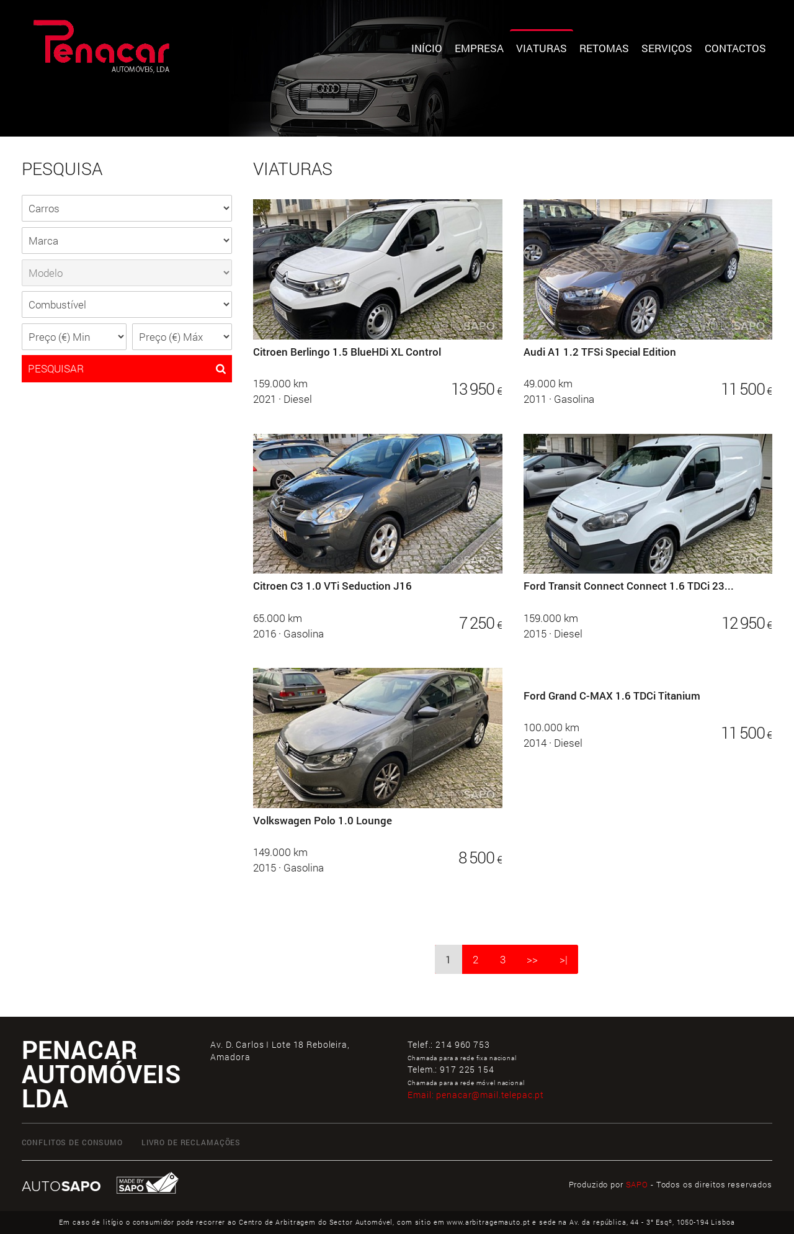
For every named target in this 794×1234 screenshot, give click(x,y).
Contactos (735, 48)
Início (426, 48)
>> (532, 959)
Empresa (479, 48)
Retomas (604, 48)
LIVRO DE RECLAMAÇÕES (191, 1142)
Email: (476, 1095)
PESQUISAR (127, 368)
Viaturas (541, 48)
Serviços (666, 48)
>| (564, 959)
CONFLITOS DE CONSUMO (72, 1142)
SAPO (637, 1184)
